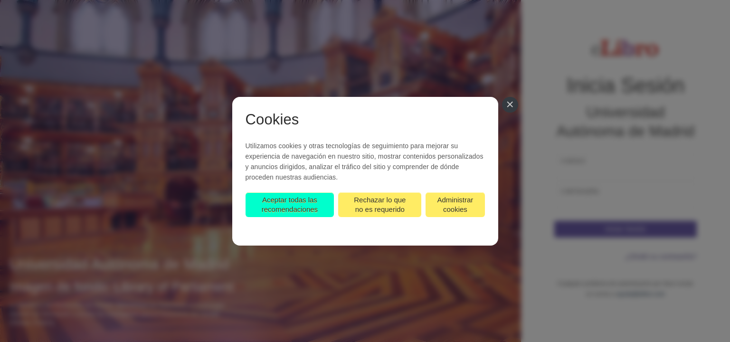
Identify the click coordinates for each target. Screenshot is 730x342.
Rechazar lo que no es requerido (380, 204)
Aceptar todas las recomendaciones (290, 204)
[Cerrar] (510, 105)
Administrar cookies (455, 204)
